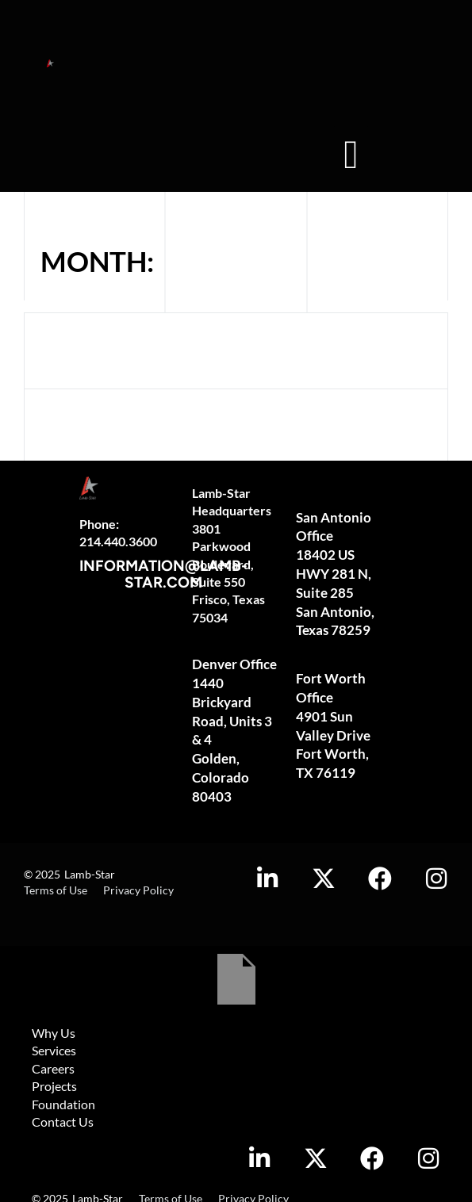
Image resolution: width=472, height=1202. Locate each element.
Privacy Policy (138, 890)
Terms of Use (55, 890)
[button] (351, 154)
